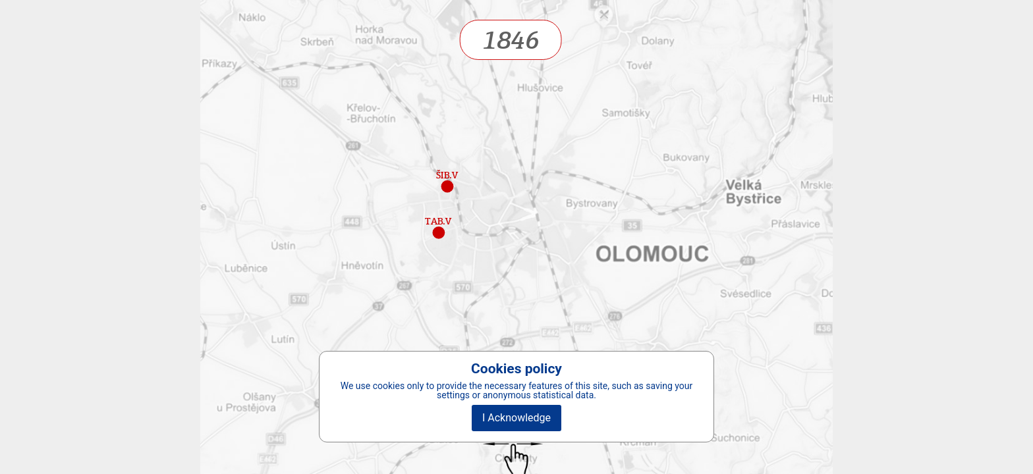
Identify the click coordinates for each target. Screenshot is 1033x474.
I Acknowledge (516, 417)
